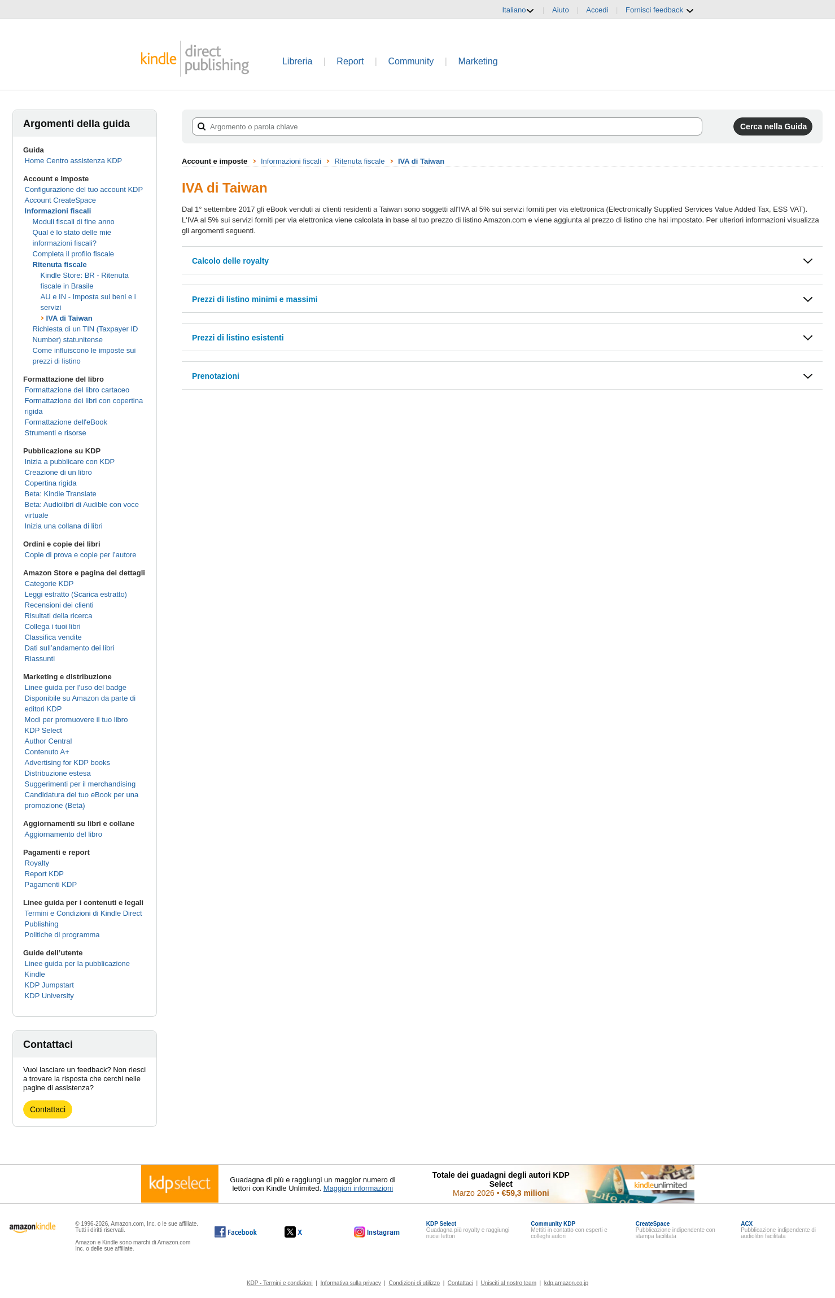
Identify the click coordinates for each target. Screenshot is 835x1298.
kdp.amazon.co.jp (566, 1283)
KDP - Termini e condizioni (280, 1283)
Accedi (597, 10)
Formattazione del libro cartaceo (77, 390)
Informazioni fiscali (58, 211)
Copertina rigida (51, 483)
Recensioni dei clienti (59, 605)
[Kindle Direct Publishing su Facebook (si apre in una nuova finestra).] (236, 1232)
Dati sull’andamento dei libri (70, 648)
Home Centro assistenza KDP (74, 160)
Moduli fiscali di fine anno (74, 221)
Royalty (37, 863)
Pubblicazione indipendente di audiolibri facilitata (778, 1230)
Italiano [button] (518, 10)
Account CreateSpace (60, 200)
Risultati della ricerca (59, 615)
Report (350, 61)
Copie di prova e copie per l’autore (81, 554)
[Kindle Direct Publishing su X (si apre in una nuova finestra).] (305, 1232)
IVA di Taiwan (69, 318)
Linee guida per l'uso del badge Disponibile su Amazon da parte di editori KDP (80, 698)
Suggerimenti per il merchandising (80, 784)
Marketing (477, 61)
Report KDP (44, 873)
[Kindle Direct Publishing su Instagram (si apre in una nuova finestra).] (377, 1232)
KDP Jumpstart (49, 985)
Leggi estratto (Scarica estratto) (76, 594)
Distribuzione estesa (58, 773)
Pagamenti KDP (51, 884)
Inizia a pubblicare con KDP (70, 461)
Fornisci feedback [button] (660, 10)
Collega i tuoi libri (53, 626)
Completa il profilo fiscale (74, 254)
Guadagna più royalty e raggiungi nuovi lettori (467, 1230)
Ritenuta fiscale (60, 264)
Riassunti (40, 658)
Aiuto (560, 10)
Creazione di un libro (58, 472)
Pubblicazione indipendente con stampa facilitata (675, 1230)
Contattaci (47, 1109)
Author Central (48, 741)
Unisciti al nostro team (508, 1283)
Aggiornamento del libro (63, 834)
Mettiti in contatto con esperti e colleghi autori (569, 1230)
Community (411, 61)
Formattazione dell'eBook (66, 422)
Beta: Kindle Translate (61, 494)
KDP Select (43, 730)
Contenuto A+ (47, 752)
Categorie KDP (49, 583)
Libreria (297, 61)
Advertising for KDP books (68, 762)
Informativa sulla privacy (351, 1283)
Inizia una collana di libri (64, 526)
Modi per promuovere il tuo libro (76, 719)
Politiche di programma (62, 934)
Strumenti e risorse (55, 433)
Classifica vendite (53, 637)
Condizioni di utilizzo (414, 1283)
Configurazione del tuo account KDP (84, 189)
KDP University (49, 995)
